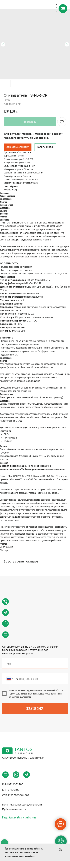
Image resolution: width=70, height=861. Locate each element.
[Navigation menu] (63, 8)
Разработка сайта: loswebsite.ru (19, 817)
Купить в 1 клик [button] (45, 146)
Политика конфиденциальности (22, 804)
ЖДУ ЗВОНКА (34, 708)
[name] (35, 663)
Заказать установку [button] (17, 146)
